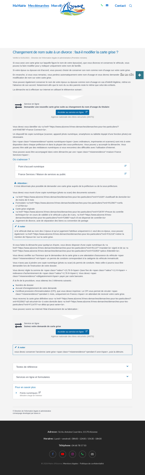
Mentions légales (70, 463)
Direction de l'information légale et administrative (32, 411)
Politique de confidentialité (92, 463)
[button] (140, 75)
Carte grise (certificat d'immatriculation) (74, 35)
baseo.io (37, 413)
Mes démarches (29, 18)
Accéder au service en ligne (73, 112)
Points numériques (30, 393)
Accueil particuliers (23, 35)
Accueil (16, 18)
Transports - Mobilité (44, 35)
